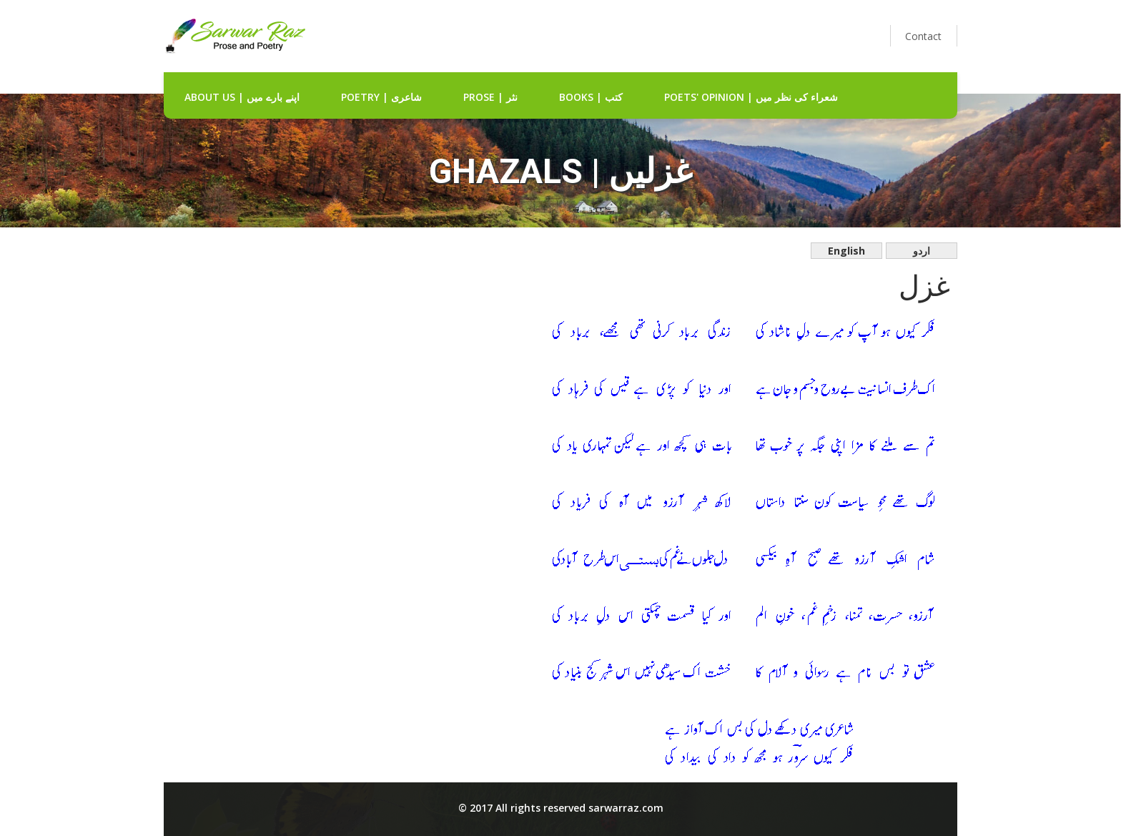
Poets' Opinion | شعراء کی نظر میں (751, 97)
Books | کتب (591, 97)
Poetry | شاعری (381, 97)
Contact (923, 36)
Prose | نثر (490, 97)
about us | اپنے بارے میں (242, 97)
